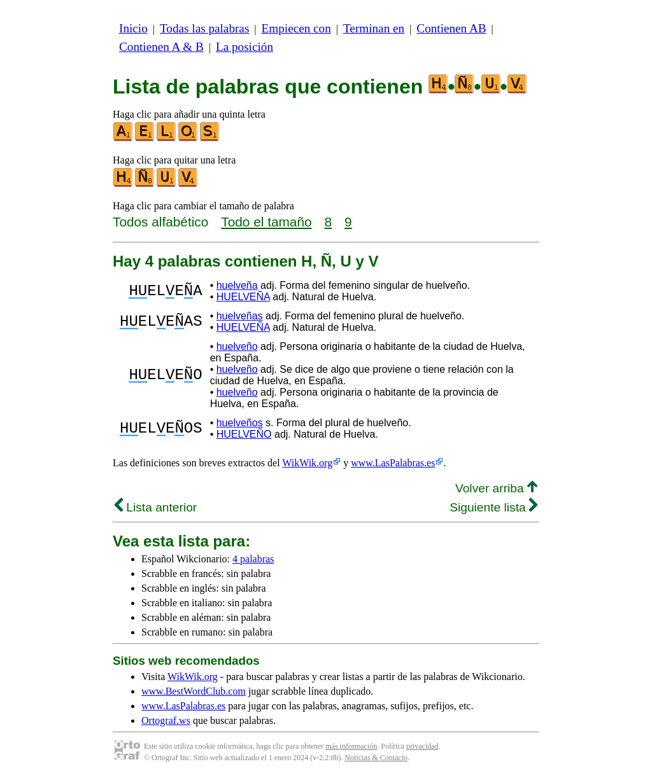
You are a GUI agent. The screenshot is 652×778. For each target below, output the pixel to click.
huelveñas (239, 315)
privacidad (422, 746)
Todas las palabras (204, 28)
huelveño (237, 346)
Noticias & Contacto (376, 757)
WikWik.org (307, 462)
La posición (244, 46)
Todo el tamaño (266, 221)
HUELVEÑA (243, 296)
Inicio (133, 28)
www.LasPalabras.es (393, 462)
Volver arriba (496, 488)
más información (351, 746)
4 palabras (253, 558)
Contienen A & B (161, 46)
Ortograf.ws (165, 720)
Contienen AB (451, 28)
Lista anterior (156, 507)
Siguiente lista (493, 507)
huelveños (239, 422)
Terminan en (373, 28)
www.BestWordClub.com (193, 691)
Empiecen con (296, 28)
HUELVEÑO (244, 434)
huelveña (237, 285)
